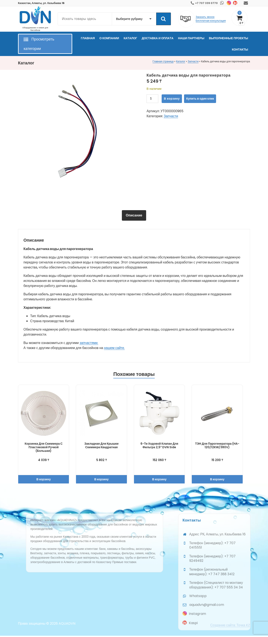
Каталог (180, 61)
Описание (134, 215)
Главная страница (163, 61)
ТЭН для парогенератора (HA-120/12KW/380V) (217, 445)
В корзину (172, 98)
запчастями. (89, 342)
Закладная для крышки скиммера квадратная (101, 445)
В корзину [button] (43, 479)
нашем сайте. (114, 347)
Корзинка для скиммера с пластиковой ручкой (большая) (44, 447)
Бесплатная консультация (211, 20)
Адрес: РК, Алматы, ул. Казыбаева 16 (217, 628)
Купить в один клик (200, 98)
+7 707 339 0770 (206, 3)
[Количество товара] (152, 98)
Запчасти (193, 61)
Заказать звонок (205, 17)
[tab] (134, 215)
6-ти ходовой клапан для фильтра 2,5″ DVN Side (159, 445)
